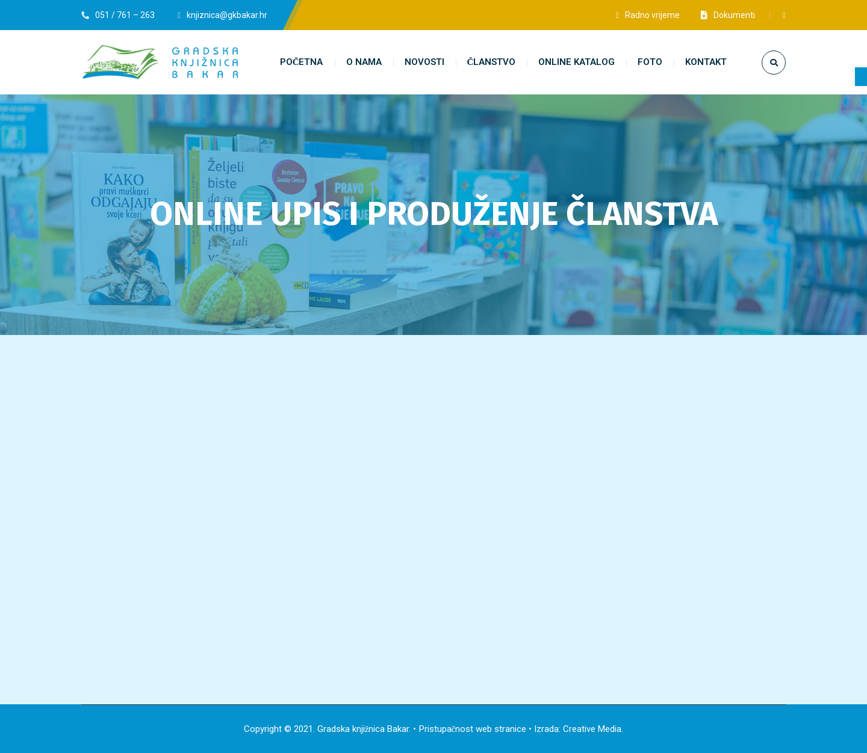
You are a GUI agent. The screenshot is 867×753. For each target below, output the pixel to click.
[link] (861, 76)
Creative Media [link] (592, 729)
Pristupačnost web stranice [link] (473, 729)
